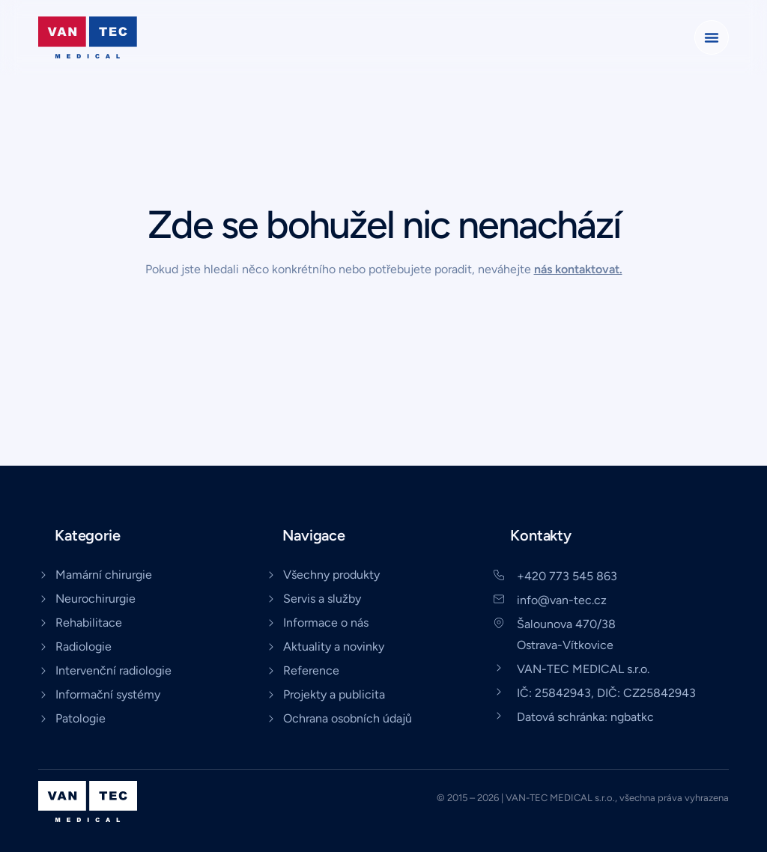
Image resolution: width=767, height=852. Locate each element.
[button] (711, 37)
